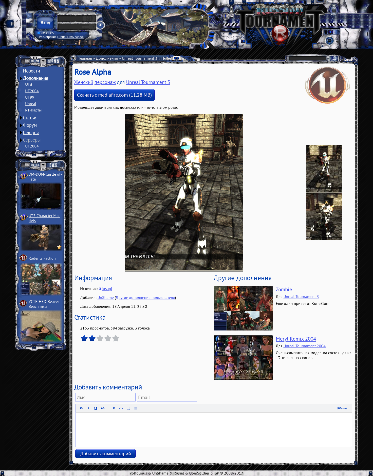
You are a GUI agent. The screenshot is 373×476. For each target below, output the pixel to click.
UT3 (28, 84)
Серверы (32, 140)
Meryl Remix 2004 (296, 338)
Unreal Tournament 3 (139, 58)
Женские (192, 58)
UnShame (105, 297)
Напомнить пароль (71, 37)
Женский (83, 82)
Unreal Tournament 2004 (304, 345)
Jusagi (107, 288)
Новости (31, 71)
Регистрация (47, 37)
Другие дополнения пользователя (145, 297)
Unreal (30, 103)
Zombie (284, 289)
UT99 (29, 97)
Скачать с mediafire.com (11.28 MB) (114, 95)
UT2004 (32, 90)
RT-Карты (33, 110)
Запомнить (45, 33)
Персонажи (171, 58)
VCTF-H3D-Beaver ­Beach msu (45, 304)
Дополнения (35, 78)
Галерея (31, 132)
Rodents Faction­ (42, 258)
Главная (85, 58)
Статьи (29, 118)
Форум (30, 125)
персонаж (105, 82)
